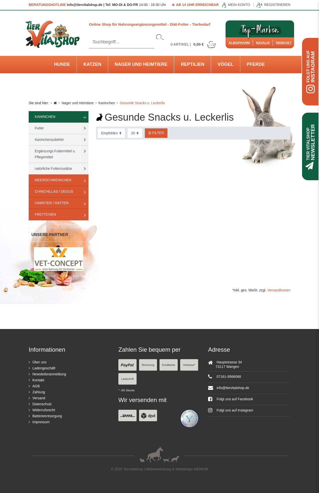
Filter (156, 133)
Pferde (256, 64)
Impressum (41, 422)
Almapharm (239, 43)
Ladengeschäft (43, 368)
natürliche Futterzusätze (53, 168)
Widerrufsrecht (43, 410)
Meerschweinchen (53, 180)
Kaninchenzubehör (49, 140)
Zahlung (38, 392)
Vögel (225, 64)
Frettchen (45, 214)
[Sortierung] (111, 133)
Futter (39, 128)
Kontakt (38, 380)
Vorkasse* (189, 364)
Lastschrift (127, 378)
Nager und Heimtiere (141, 64)
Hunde (62, 64)
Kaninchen (106, 103)
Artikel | (193, 44)
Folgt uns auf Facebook (230, 399)
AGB (36, 386)
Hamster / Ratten (52, 203)
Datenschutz (42, 404)
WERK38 (201, 469)
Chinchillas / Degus (54, 191)
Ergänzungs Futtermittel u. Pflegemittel (55, 154)
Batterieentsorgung (47, 416)
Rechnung (148, 364)
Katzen (92, 64)
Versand (38, 398)
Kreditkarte (168, 364)
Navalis (263, 43)
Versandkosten (278, 290)
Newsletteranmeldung (49, 374)
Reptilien (192, 64)
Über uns (39, 362)
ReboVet (284, 43)
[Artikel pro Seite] (135, 133)
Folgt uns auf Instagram (230, 410)
